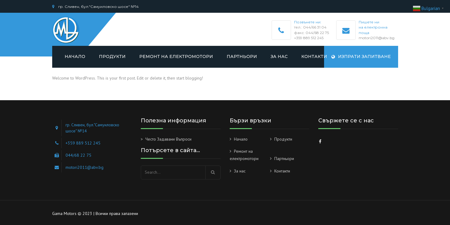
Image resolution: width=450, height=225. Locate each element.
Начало (75, 56)
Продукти (112, 56)
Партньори (242, 56)
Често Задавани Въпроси (168, 139)
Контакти (314, 56)
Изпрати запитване (361, 56)
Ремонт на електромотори (176, 56)
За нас (279, 56)
